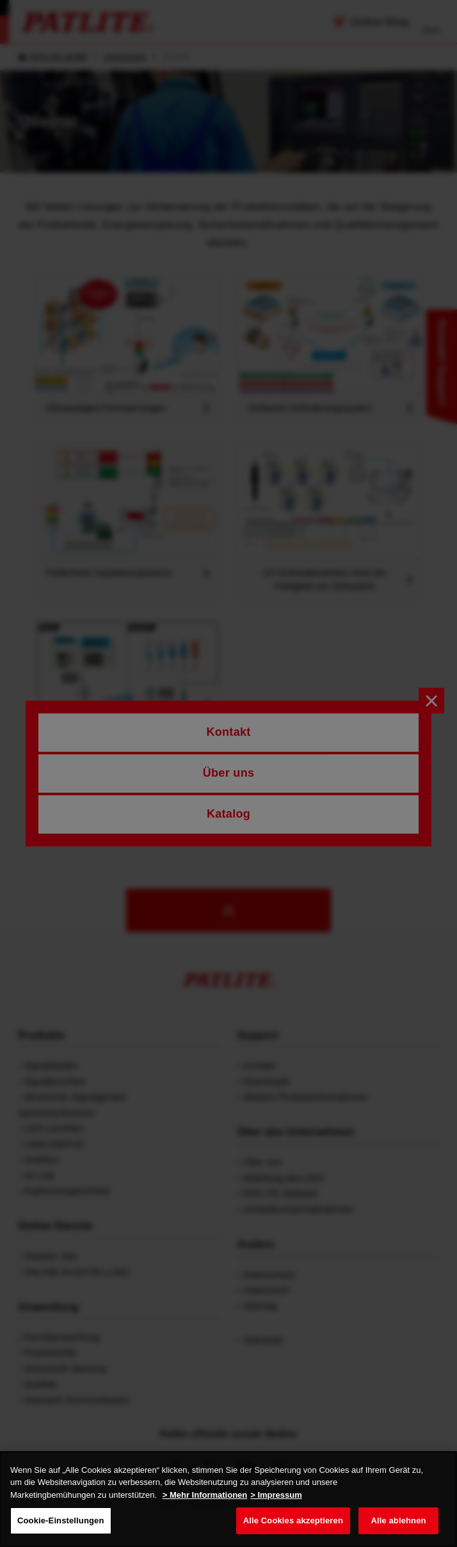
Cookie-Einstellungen (60, 1520)
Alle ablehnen (398, 1520)
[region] (228, 1499)
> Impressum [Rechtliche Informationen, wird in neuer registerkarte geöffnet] (276, 1495)
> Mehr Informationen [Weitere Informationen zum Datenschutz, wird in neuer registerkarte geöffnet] (205, 1495)
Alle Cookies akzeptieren (293, 1520)
